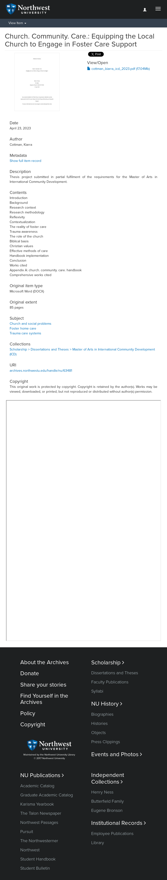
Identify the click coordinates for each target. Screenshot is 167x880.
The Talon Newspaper (40, 813)
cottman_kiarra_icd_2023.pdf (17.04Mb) (118, 69)
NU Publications (42, 775)
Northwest (30, 850)
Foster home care (23, 328)
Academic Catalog (37, 785)
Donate (29, 673)
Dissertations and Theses (114, 672)
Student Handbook (38, 859)
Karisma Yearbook (37, 804)
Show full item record (25, 161)
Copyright (32, 724)
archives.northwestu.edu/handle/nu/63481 (41, 371)
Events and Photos (116, 754)
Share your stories (43, 684)
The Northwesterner (39, 840)
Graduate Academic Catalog (46, 795)
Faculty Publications (109, 682)
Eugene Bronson (107, 810)
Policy (27, 713)
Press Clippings (105, 741)
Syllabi (97, 691)
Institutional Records (118, 823)
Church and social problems (30, 324)
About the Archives (44, 662)
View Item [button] (17, 23)
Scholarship (107, 662)
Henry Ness (102, 792)
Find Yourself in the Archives (44, 699)
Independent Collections (107, 778)
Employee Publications (112, 833)
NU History (106, 703)
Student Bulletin (35, 868)
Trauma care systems (25, 333)
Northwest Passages (39, 822)
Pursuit (26, 831)
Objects (98, 732)
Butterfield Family (107, 801)
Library (97, 842)
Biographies (102, 714)
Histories (99, 723)
